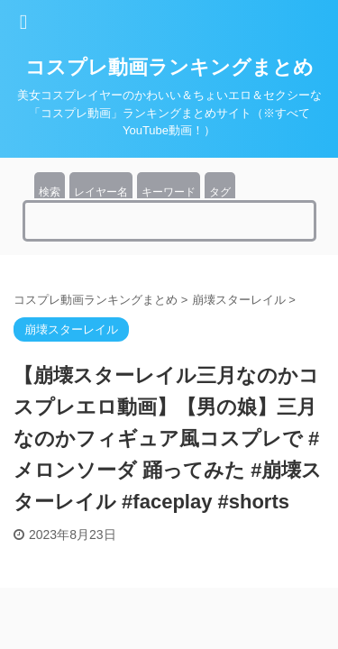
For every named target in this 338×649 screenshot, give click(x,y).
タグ (220, 192)
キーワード (169, 192)
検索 (49, 192)
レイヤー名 (101, 192)
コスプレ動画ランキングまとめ (169, 67)
